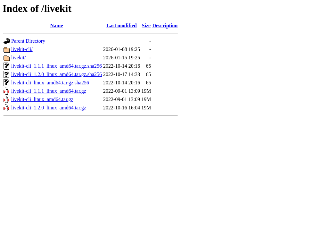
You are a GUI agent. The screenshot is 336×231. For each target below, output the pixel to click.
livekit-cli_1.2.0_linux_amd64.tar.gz (48, 107)
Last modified (121, 25)
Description (164, 25)
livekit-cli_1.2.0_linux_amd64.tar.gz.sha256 (56, 74)
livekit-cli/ (22, 49)
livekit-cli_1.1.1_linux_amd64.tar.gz (48, 91)
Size (146, 25)
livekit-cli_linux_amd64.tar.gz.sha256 (50, 82)
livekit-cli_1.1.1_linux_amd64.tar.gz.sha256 (56, 66)
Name (56, 25)
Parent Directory (28, 41)
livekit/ (18, 57)
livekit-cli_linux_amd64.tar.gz (42, 99)
